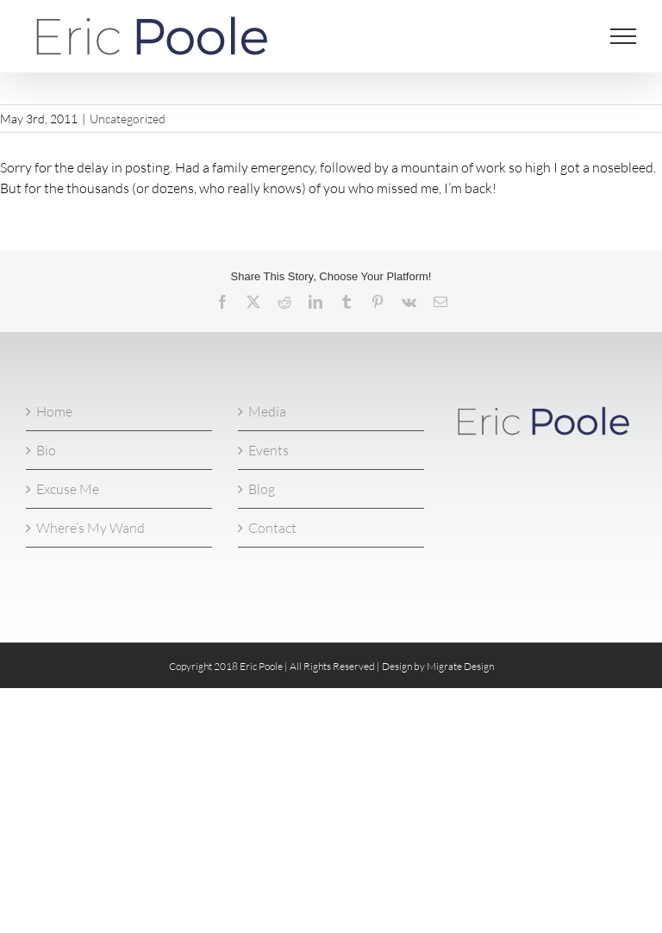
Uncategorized (128, 118)
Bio (46, 450)
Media (267, 411)
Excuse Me (67, 489)
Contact (272, 527)
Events (268, 450)
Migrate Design (460, 666)
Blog (261, 489)
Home (54, 411)
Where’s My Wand (90, 527)
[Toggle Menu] (623, 36)
